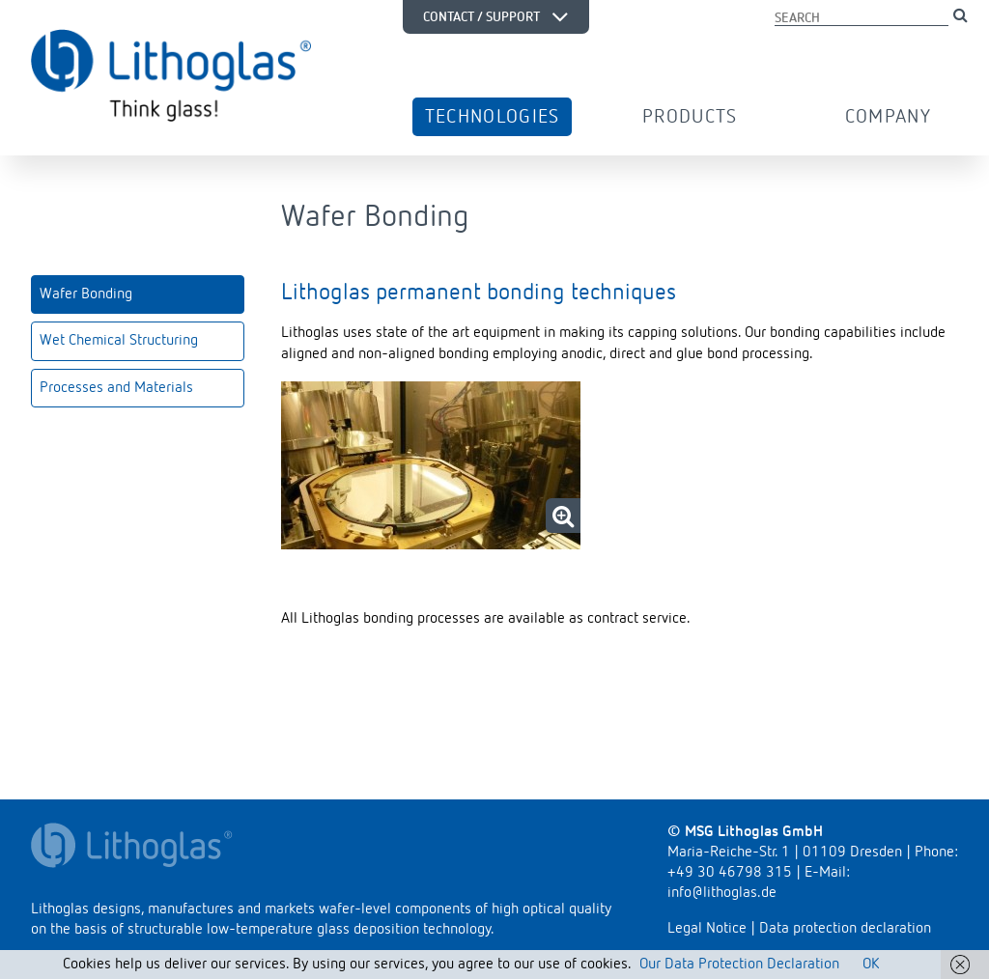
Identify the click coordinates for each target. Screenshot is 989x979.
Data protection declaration (845, 929)
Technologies (492, 116)
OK (870, 964)
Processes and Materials (116, 388)
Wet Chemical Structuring (119, 341)
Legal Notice (707, 929)
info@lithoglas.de (722, 893)
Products (690, 116)
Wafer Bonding (86, 294)
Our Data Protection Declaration (739, 964)
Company (888, 116)
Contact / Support (496, 17)
